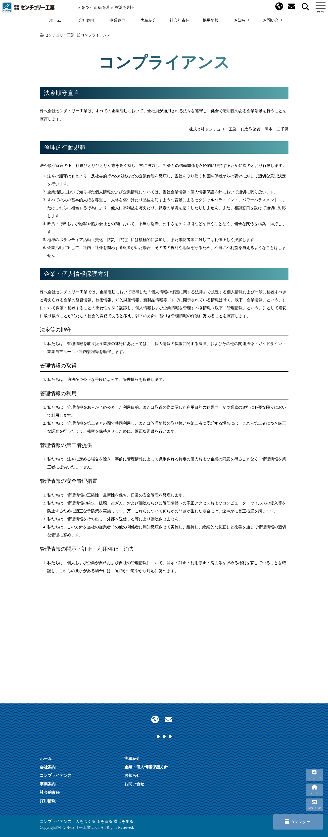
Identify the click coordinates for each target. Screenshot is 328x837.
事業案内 (117, 20)
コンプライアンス (56, 775)
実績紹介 (148, 20)
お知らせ (242, 20)
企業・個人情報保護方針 (146, 767)
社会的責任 (179, 20)
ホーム (55, 20)
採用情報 (211, 20)
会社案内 (86, 20)
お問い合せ (273, 20)
